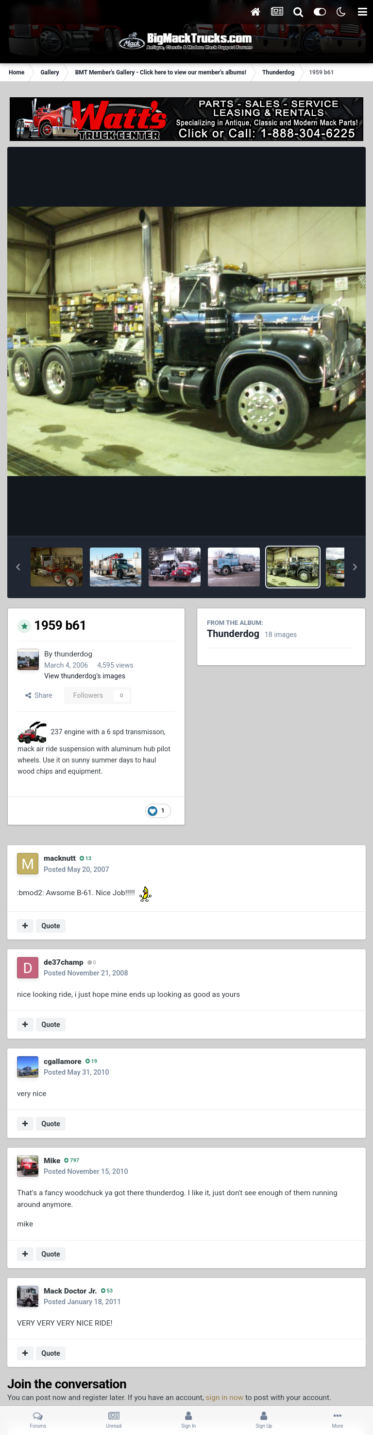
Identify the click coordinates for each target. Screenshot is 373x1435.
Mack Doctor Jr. (70, 1291)
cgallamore (63, 1061)
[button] (18, 567)
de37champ (64, 962)
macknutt (60, 858)
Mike (52, 1160)
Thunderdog (233, 633)
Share (38, 695)
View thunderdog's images (84, 676)
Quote (50, 926)
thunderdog (73, 654)
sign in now (225, 1397)
